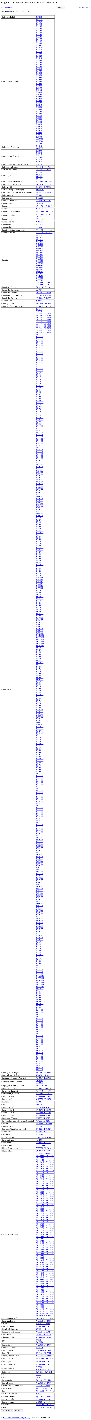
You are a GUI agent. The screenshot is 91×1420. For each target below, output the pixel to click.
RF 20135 (39, 467)
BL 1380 (39, 32)
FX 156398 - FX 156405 (45, 1313)
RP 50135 (39, 720)
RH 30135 (39, 556)
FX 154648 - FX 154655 (45, 1286)
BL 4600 (39, 96)
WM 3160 (39, 219)
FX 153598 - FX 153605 (45, 1252)
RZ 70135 (39, 1063)
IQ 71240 (39, 276)
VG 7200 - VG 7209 (43, 214)
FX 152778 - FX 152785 (45, 1228)
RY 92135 (39, 1044)
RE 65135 (39, 452)
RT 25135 (39, 933)
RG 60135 (39, 537)
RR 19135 (39, 780)
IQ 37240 (39, 263)
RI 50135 (39, 584)
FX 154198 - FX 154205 (45, 1264)
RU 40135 (39, 955)
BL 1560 (39, 60)
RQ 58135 (39, 756)
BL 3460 (39, 90)
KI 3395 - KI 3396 (43, 1386)
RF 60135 (39, 496)
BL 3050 (39, 86)
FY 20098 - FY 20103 (44, 306)
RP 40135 (39, 718)
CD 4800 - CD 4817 (43, 1154)
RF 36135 (39, 484)
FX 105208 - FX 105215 (45, 1405)
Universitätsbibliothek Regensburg (16, 1418)
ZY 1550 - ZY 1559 (43, 1380)
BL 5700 (39, 111)
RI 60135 (39, 588)
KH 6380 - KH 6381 (43, 1129)
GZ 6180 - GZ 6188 (43, 326)
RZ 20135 (39, 1053)
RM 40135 (40, 641)
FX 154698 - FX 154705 (45, 1288)
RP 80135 (39, 724)
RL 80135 (39, 629)
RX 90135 (39, 1008)
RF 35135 (39, 482)
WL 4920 (39, 1134)
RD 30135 (39, 384)
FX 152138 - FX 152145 (45, 1173)
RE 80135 (39, 458)
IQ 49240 (39, 267)
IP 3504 (38, 1394)
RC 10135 (39, 337)
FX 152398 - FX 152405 (45, 1196)
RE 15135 (39, 428)
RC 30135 (39, 345)
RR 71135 (39, 825)
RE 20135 (39, 430)
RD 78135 (39, 415)
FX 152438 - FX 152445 (45, 1198)
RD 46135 (39, 392)
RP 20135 (39, 712)
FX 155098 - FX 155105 (45, 1294)
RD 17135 (39, 377)
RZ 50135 (39, 1059)
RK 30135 (39, 592)
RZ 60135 (39, 1061)
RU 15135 (39, 944)
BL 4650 (39, 99)
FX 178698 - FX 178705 (45, 1391)
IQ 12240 (39, 246)
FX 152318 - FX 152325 (45, 1188)
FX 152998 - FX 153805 (45, 1237)
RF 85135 (39, 507)
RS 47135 (39, 880)
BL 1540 (39, 58)
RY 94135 (39, 1046)
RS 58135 (39, 899)
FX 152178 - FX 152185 (45, 1177)
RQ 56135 (39, 752)
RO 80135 (39, 705)
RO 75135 (39, 703)
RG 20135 (39, 520)
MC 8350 (39, 1081)
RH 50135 (39, 565)
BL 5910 (39, 153)
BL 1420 (39, 50)
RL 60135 (39, 626)
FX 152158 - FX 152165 (45, 1175)
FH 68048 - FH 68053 (44, 303)
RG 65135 (39, 539)
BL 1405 (39, 37)
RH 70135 (39, 573)
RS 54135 (39, 893)
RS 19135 (39, 840)
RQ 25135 (39, 739)
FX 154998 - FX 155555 (45, 1292)
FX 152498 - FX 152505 (45, 1205)
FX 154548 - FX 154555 (45, 1284)
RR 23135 (39, 784)
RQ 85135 (39, 769)
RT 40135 (39, 940)
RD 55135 (39, 398)
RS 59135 (39, 901)
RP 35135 (39, 716)
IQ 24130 (39, 248)
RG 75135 (39, 543)
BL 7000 (39, 120)
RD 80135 (39, 418)
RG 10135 (39, 518)
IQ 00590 (39, 240)
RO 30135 (39, 688)
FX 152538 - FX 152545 (45, 1209)
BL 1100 (39, 26)
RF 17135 (39, 465)
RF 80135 (39, 503)
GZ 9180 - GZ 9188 (43, 332)
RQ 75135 (39, 765)
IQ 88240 (39, 280)
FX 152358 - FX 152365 (45, 1192)
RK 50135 (39, 601)
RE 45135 (39, 443)
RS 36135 (39, 859)
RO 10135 (39, 682)
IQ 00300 (39, 238)
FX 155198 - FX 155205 (45, 1296)
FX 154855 (40, 1290)
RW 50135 (40, 982)
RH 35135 (39, 558)
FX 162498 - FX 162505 (45, 1358)
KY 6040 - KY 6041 (43, 1337)
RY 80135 (39, 1029)
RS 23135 (39, 844)
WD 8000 (39, 301)
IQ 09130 (39, 242)
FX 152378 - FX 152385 (45, 1194)
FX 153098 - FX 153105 (45, 1241)
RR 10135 (39, 774)
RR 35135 (39, 793)
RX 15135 (39, 991)
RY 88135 (39, 1040)
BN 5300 (39, 177)
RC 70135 (39, 362)
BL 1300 (39, 30)
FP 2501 (39, 311)
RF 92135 (39, 511)
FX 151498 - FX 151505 (45, 1160)
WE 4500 (39, 209)
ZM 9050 (39, 1342)
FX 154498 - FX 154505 (45, 1281)
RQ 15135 (39, 729)
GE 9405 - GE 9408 (43, 192)
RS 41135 (39, 867)
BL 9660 (39, 137)
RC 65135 (39, 360)
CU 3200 (39, 290)
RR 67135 (39, 820)
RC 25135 (39, 343)
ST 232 (38, 1375)
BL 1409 (39, 45)
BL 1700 (39, 62)
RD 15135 (39, 375)
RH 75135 (39, 575)
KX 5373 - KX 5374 (43, 1335)
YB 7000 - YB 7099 (43, 1132)
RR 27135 (39, 788)
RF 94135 (39, 514)
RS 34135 (39, 854)
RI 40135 (39, 582)
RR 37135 (39, 795)
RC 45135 (39, 352)
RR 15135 (39, 776)
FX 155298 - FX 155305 (45, 1298)
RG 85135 (39, 550)
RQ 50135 (39, 748)
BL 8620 (39, 131)
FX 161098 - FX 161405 (45, 1318)
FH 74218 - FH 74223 (44, 1085)
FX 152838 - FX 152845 (45, 1235)
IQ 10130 (39, 244)
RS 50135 (39, 886)
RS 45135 (39, 876)
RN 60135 (39, 667)
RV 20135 (39, 967)
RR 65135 (39, 818)
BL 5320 (39, 107)
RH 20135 (39, 552)
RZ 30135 (39, 1055)
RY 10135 (39, 1010)
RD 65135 (39, 403)
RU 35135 (39, 953)
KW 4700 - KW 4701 (44, 1372)
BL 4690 (39, 101)
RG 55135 (39, 535)
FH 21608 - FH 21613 (44, 1094)
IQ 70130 (39, 274)
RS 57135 (39, 897)
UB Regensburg (84, 7)
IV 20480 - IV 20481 (44, 1383)
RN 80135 (39, 673)
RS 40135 (39, 865)
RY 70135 (39, 1027)
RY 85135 (39, 1036)
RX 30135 (39, 995)
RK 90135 (39, 616)
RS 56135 (39, 895)
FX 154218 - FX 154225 (45, 1266)
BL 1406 (39, 39)
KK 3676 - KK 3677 (43, 1361)
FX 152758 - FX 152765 (45, 1226)
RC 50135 (39, 354)
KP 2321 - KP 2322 (43, 1329)
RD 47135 (39, 394)
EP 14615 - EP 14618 (44, 1124)
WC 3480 (39, 216)
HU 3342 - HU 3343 (43, 1143)
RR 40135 (39, 799)
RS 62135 (39, 906)
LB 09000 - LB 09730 (44, 282)
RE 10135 (39, 426)
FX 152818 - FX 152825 (45, 1232)
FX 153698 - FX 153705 (45, 1254)
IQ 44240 (39, 265)
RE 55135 (39, 447)
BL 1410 (39, 47)
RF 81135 (39, 505)
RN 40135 (39, 658)
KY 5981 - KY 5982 (43, 187)
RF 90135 (39, 509)
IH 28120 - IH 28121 (44, 1369)
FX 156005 (40, 1307)
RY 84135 (39, 1034)
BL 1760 (39, 64)
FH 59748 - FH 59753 (44, 1091)
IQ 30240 (39, 261)
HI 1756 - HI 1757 (43, 1118)
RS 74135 (39, 918)
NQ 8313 (39, 1083)
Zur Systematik (7, 7)
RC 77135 (39, 366)
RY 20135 (39, 1012)
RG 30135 (39, 524)
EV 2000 (39, 1126)
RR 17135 (39, 778)
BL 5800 (39, 113)
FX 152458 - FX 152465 (45, 1200)
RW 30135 (40, 978)
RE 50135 (39, 445)
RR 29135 (39, 791)
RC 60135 (39, 358)
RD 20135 (39, 379)
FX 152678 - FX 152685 (45, 1220)
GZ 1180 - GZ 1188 (43, 315)
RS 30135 (39, 850)
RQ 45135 (39, 746)
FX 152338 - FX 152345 (45, 1190)
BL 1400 (39, 35)
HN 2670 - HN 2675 (43, 1107)
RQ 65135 (39, 761)
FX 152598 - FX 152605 (45, 1215)
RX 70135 (39, 1004)
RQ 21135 (39, 733)
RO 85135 (39, 707)
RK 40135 (39, 597)
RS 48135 (39, 882)
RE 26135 (39, 435)
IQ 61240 (39, 272)
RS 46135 (39, 878)
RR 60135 (39, 816)
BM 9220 (39, 198)
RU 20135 (39, 946)
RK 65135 (39, 605)
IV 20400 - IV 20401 (44, 1345)
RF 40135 (39, 490)
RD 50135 (39, 396)
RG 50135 (39, 533)
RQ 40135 (39, 744)
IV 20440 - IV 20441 (44, 1350)
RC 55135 (39, 356)
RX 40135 (39, 997)
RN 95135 (39, 680)
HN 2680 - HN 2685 (43, 1115)
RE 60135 (39, 450)
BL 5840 (39, 116)
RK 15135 (39, 590)
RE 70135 (39, 454)
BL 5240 (39, 105)
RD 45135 (39, 390)
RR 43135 (39, 803)
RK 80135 (39, 612)
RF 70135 (39, 499)
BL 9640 (39, 135)
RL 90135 (39, 631)
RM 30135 (40, 639)
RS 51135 (39, 889)
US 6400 (39, 227)
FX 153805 (40, 1256)
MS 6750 (39, 141)
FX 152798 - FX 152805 (45, 1230)
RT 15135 (39, 929)
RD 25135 (39, 381)
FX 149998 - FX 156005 (45, 1156)
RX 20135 (39, 993)
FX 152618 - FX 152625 (45, 1217)
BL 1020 (39, 22)
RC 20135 (39, 341)
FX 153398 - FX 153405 (45, 1247)
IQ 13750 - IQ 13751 (44, 1099)
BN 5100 (39, 175)
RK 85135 (39, 614)
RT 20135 (39, 931)
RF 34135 (39, 479)
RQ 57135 (39, 754)
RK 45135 (39, 599)
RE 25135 (39, 433)
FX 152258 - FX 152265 (45, 1183)
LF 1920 (39, 1377)
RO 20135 (39, 684)
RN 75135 (39, 671)
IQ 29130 (39, 259)
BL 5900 (39, 151)
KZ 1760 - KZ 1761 (43, 170)
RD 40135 (39, 388)
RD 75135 (39, 409)
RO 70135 (39, 701)
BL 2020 (39, 75)
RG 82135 (39, 548)
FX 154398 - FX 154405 (45, 1277)
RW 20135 (40, 976)
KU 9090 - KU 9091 (43, 1096)
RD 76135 (39, 411)
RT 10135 (39, 927)
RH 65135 (39, 571)
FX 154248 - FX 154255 (45, 1269)
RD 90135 (39, 422)
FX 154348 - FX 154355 (45, 1275)
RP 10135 (39, 710)
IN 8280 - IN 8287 (43, 1324)
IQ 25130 (39, 250)
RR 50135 (39, 805)
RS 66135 (39, 910)
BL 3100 (39, 88)
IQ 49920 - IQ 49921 (44, 1396)
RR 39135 (39, 797)
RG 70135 (39, 541)
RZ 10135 (39, 1051)
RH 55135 (39, 567)
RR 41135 (39, 801)
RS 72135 (39, 916)
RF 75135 (39, 501)
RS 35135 (39, 857)
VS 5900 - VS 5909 (43, 1072)
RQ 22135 (39, 735)
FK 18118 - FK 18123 (44, 230)
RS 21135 (39, 842)
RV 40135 (39, 972)
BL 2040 (39, 77)
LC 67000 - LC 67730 (44, 284)
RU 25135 (39, 948)
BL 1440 (39, 52)
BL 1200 (39, 28)
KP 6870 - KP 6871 (43, 1075)
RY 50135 (39, 1023)
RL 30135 (39, 622)
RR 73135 (39, 827)
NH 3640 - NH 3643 (43, 1316)
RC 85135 (39, 371)
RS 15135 (39, 835)
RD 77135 (39, 413)
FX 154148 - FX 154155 (45, 1262)
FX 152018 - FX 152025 (45, 1162)
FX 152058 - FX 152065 (45, 1166)
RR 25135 (39, 786)
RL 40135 (39, 624)
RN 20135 (39, 650)
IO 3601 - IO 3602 (43, 1332)
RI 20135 (39, 577)
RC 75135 (39, 364)
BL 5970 (39, 159)
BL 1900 (39, 73)
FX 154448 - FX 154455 (45, 1279)
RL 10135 (39, 618)
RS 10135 (39, 833)
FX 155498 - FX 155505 (45, 1303)
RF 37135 (39, 486)
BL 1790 (39, 67)
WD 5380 (39, 222)
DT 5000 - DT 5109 (43, 293)
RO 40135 (39, 690)
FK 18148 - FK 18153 (44, 233)
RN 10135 (39, 648)
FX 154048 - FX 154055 (45, 1260)
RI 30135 (39, 580)
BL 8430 (39, 128)
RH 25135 (39, 554)
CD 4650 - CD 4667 (43, 1088)
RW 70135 (40, 987)
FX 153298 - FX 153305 (45, 1245)
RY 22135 (39, 1014)
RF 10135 (39, 460)
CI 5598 (39, 1367)
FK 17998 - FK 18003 (44, 182)
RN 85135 (39, 675)
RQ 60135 (39, 759)
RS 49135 (39, 884)
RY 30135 (39, 1019)
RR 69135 (39, 823)
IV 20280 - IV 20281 (44, 1148)
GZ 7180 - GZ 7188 (43, 328)
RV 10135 (39, 965)
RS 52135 (39, 891)
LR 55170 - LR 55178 (44, 206)
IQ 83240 (39, 278)
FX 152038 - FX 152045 (45, 1164)
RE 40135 (39, 441)
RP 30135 (39, 714)
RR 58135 (39, 814)
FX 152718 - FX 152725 (45, 1222)
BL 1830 (39, 69)
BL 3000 (39, 84)
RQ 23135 (39, 737)
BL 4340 (39, 146)
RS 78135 (39, 923)
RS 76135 (39, 921)
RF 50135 (39, 492)
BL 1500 (39, 54)
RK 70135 (39, 607)
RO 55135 (39, 697)
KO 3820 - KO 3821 (43, 1326)
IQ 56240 (39, 270)
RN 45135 (39, 661)
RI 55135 (39, 586)
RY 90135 (39, 1042)
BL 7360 (39, 17)
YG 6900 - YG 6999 (43, 298)
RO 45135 (39, 693)
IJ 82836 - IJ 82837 (43, 1402)
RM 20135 (40, 637)
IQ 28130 (39, 257)
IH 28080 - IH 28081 (44, 1356)
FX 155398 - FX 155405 (45, 1301)
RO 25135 (39, 686)
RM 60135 (40, 646)
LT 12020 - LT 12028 (44, 1407)
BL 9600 (39, 133)
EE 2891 (39, 1102)
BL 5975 (39, 162)
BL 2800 (39, 82)
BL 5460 (39, 109)
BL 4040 (39, 92)
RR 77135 (39, 831)
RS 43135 (39, 872)
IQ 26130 (39, 252)
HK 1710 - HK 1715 (43, 1145)
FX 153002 (40, 1239)
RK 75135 (39, 609)
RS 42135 (39, 869)
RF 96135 (39, 516)
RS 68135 (39, 912)
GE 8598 (39, 235)
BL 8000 (39, 122)
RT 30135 (39, 935)
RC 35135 (39, 347)
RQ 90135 (39, 771)
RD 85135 (39, 420)
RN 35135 (39, 656)
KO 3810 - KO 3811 (43, 1078)
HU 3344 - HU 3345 (43, 1399)
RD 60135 (39, 401)
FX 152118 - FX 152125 (45, 1171)
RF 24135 (39, 471)
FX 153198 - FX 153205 (45, 1243)
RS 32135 (39, 852)
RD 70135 (39, 407)
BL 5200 (39, 103)
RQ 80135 (39, 767)
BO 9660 (39, 195)
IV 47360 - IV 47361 (44, 1137)
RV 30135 (39, 970)
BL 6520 (39, 164)
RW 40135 (40, 980)
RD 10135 (39, 373)
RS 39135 (39, 863)
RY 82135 (39, 1031)
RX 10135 (39, 989)
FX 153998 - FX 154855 (45, 1258)
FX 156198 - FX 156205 (45, 1309)
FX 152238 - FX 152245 (45, 1181)
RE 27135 (39, 437)
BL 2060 (39, 79)
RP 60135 (39, 722)
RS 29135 (39, 848)
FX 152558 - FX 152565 (45, 1211)
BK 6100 (39, 20)
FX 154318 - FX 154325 (45, 1273)
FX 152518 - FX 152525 (45, 1207)
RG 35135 (39, 526)
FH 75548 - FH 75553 (44, 167)
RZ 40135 (39, 1057)
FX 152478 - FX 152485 (45, 1203)
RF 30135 (39, 477)
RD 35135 (39, 386)
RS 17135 (39, 837)
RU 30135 (39, 950)
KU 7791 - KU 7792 (43, 201)
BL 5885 (39, 118)
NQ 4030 (39, 1140)
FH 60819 (39, 1348)
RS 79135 (39, 925)
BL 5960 (39, 157)
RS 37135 (39, 861)
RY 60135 (39, 1025)
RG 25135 (39, 522)
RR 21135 (39, 782)
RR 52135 (39, 808)
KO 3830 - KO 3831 (43, 1364)
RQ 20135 (39, 731)
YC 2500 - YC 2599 (43, 295)
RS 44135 (39, 874)
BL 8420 (39, 126)
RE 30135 (39, 439)
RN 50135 (39, 663)
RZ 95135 (39, 1070)
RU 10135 (39, 942)
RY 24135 (39, 1016)
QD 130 (39, 143)
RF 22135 (39, 469)
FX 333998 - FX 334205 (45, 212)
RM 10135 (40, 635)
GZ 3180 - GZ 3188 (43, 320)
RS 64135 (39, 908)
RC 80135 (39, 369)
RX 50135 (39, 999)
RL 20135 (39, 620)
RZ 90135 (39, 1068)
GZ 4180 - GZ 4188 (43, 322)
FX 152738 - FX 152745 (45, 1224)
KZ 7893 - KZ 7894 (43, 1353)
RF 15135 (39, 462)
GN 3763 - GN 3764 (43, 1151)
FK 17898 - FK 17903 (44, 184)
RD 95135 (39, 424)
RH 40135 (39, 560)
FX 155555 (40, 1305)
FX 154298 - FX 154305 (45, 1271)
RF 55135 (39, 494)
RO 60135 (39, 699)
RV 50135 (39, 974)
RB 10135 (39, 335)
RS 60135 (39, 904)
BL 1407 (39, 41)
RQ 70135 (39, 763)
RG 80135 (39, 545)
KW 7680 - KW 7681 (44, 1388)
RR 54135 (39, 810)
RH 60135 (39, 569)
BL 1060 (39, 24)
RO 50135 (39, 695)
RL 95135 (39, 633)
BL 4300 (39, 94)
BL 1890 (39, 71)
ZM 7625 (39, 203)
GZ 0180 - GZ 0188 (43, 313)
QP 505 (38, 1340)
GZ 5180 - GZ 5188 (43, 324)
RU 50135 (39, 959)
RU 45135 (39, 957)
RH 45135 (39, 563)
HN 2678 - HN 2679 (43, 1110)
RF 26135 (39, 473)
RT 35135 (39, 938)
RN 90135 (39, 678)
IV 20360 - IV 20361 (44, 1321)
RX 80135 (39, 1006)
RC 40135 (39, 349)
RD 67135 (39, 405)
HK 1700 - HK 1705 (43, 1113)
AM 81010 (40, 190)
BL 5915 (39, 155)
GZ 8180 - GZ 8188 (43, 330)
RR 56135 (39, 812)
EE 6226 (39, 1105)
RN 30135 (39, 654)
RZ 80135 (39, 1065)
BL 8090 (39, 124)
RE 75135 (39, 456)
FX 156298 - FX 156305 (45, 1311)
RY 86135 (39, 1038)
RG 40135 (39, 528)
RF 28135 (39, 475)
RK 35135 (39, 595)
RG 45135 (39, 531)
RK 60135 (39, 603)
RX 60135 (39, 1002)
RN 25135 (39, 652)
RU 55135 (39, 961)
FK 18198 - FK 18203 (44, 287)
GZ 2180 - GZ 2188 (43, 317)
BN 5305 (39, 179)
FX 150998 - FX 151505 (45, 1158)
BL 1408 (39, 43)
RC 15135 (39, 339)
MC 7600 (39, 139)
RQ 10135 (39, 727)
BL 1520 (39, 56)
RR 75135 (39, 829)
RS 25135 (39, 846)
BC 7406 (39, 172)
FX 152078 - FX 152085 (45, 1168)
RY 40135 (39, 1021)
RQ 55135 (39, 750)
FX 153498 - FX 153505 (45, 1249)
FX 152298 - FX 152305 (45, 1186)
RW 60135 (40, 984)
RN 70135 (39, 669)
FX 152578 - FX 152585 (45, 1213)
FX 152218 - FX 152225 (45, 1179)
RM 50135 (40, 644)
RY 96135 (39, 1048)
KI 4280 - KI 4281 (43, 1121)
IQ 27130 (39, 255)
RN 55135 (39, 665)
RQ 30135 (39, 742)
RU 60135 (39, 963)
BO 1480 (39, 309)
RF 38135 (39, 488)
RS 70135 (39, 914)
